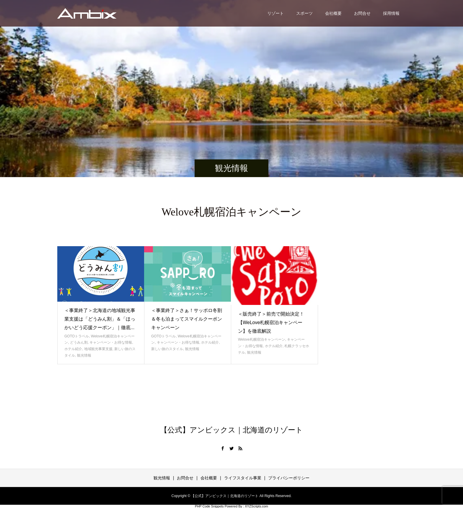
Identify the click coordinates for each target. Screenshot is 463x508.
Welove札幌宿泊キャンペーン (261, 339)
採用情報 (391, 13)
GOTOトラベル (76, 336)
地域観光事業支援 (98, 349)
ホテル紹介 (73, 349)
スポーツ (304, 13)
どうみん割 (79, 342)
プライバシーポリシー (288, 478)
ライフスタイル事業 (242, 478)
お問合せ (362, 13)
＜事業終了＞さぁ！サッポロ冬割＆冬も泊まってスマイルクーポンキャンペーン (186, 319)
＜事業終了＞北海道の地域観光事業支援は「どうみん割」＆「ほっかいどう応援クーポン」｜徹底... (99, 319)
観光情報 (84, 355)
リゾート (275, 13)
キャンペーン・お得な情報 (110, 342)
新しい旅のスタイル (167, 349)
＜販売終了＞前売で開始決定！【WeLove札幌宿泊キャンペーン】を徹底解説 (271, 322)
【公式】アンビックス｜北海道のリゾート (231, 430)
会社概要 (333, 13)
